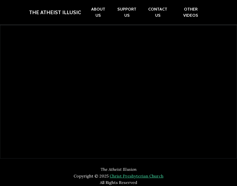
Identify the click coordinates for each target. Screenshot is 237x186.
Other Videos (190, 12)
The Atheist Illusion (55, 12)
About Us (98, 12)
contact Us (157, 12)
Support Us (126, 12)
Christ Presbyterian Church (136, 176)
